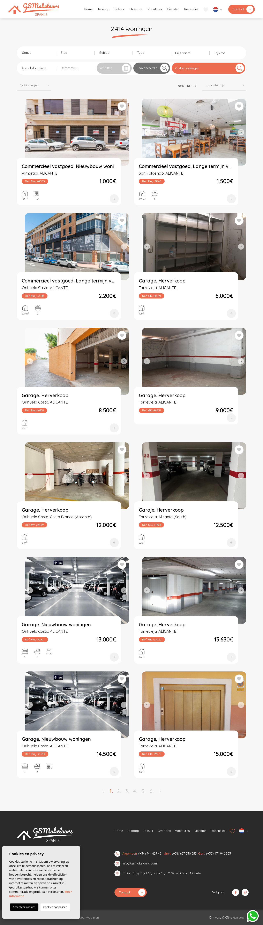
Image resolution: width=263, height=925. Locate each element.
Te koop (103, 9)
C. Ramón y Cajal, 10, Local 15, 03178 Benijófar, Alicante (161, 873)
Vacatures (155, 9)
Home (88, 9)
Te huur (119, 9)
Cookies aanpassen (55, 907)
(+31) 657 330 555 (184, 853)
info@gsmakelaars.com (139, 863)
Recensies (191, 9)
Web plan (92, 917)
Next (125, 132)
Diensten (173, 9)
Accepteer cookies (24, 907)
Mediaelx (238, 917)
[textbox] (37, 52)
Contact (243, 9)
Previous (29, 132)
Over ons (136, 9)
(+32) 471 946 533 (218, 853)
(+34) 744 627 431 (150, 853)
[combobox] (36, 52)
